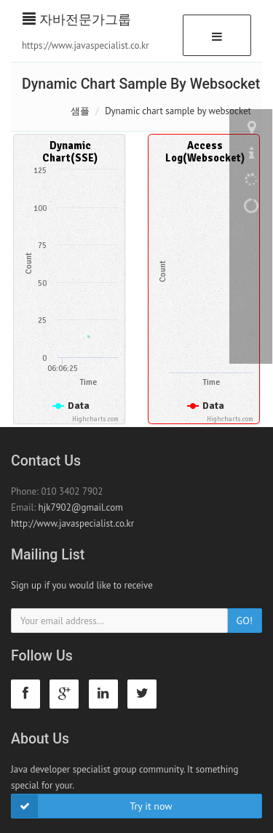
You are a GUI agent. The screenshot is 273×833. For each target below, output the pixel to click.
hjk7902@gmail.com (81, 507)
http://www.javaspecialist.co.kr (72, 523)
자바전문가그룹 (77, 19)
